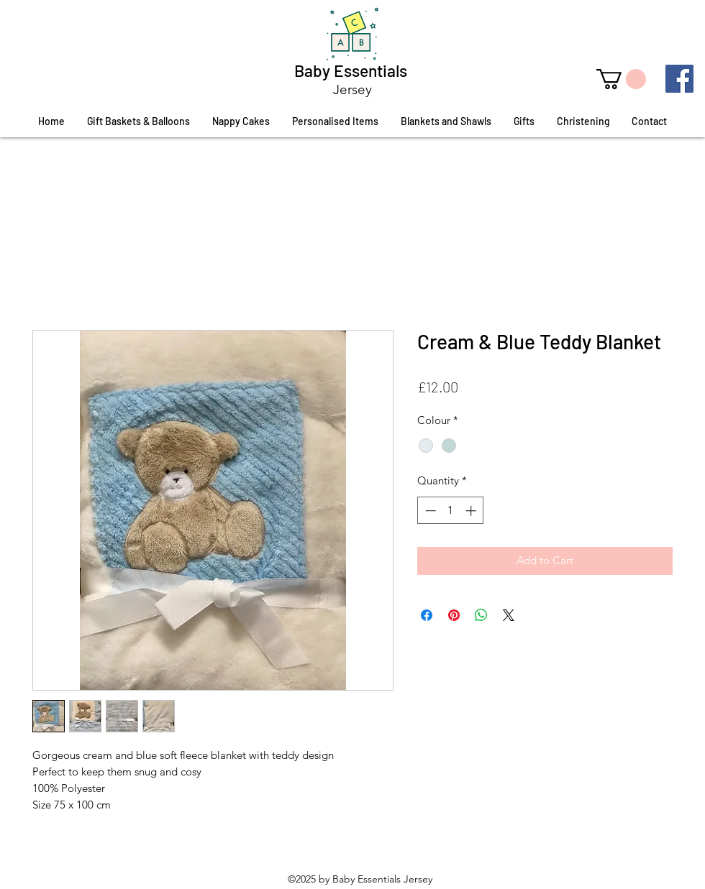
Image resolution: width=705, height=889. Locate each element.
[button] (621, 79)
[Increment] (472, 510)
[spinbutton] (451, 510)
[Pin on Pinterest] (454, 615)
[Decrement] (429, 510)
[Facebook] (679, 79)
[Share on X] (508, 615)
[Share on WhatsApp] (481, 615)
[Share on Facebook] (426, 615)
